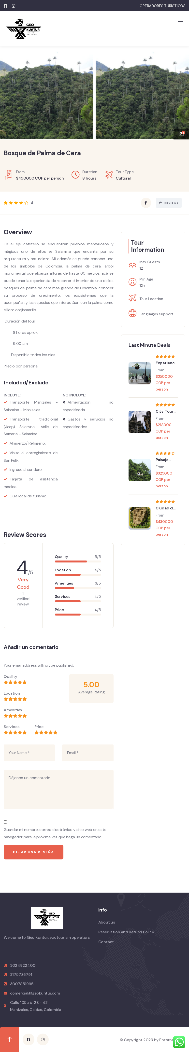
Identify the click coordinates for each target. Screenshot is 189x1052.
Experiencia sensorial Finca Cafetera (167, 363)
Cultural (123, 178)
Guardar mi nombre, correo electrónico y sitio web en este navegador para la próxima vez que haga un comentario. (55, 833)
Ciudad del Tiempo (166, 508)
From (160, 370)
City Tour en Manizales (165, 411)
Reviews (169, 203)
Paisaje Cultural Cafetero (164, 460)
